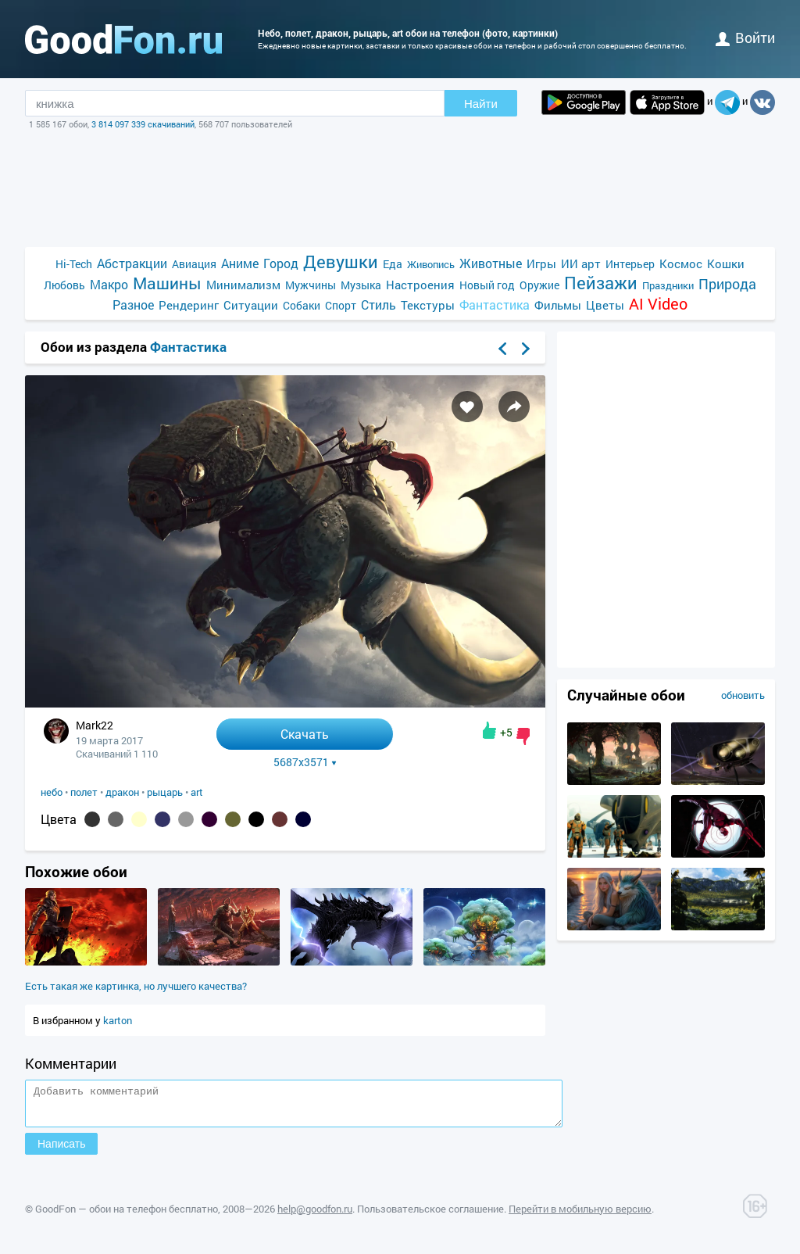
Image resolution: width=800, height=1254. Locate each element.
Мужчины (310, 285)
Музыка (361, 285)
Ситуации (250, 305)
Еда (392, 263)
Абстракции (132, 263)
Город (280, 263)
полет (84, 792)
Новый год (487, 285)
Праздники (668, 285)
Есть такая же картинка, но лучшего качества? (136, 986)
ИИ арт (581, 263)
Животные (490, 263)
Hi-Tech (73, 263)
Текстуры (428, 305)
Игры (541, 263)
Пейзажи (601, 283)
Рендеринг (189, 305)
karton (117, 1020)
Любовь (64, 285)
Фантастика (494, 304)
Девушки (340, 262)
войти (745, 37)
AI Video (658, 304)
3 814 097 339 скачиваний (143, 124)
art (197, 792)
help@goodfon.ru (314, 1216)
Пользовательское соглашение (430, 1216)
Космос (680, 263)
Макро (109, 284)
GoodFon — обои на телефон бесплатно (126, 1216)
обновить (743, 695)
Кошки (726, 263)
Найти (481, 103)
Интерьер (630, 263)
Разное (133, 304)
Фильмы (557, 305)
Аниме (240, 263)
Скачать (304, 734)
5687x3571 (305, 762)
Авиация (194, 263)
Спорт (340, 305)
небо (51, 792)
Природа (727, 284)
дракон (122, 792)
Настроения (420, 284)
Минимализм (243, 284)
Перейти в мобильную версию (580, 1216)
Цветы (605, 305)
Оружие (539, 285)
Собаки (301, 305)
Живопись (431, 264)
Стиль (378, 304)
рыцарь (165, 792)
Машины (167, 283)
